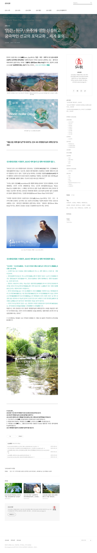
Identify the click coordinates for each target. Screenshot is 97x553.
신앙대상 (70, 125)
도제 (69, 161)
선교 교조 (17, 10)
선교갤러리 (70, 186)
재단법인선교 (71, 143)
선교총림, (88, 205)
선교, (90, 208)
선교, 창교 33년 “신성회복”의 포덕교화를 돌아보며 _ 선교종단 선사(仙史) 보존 (25, 448)
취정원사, (79, 202)
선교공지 (68, 165)
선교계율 (70, 130)
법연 (69, 179)
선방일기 (70, 184)
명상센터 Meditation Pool (74, 182)
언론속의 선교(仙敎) (71, 168)
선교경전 (68, 150)
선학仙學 (13, 540)
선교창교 (68, 136)
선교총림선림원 (71, 145)
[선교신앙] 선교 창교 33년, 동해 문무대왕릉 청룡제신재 (20, 457)
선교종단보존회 (71, 147)
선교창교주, (68, 202)
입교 (69, 175)
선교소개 (70, 123)
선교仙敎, (71, 208)
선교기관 (68, 141)
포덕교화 (68, 173)
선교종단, (68, 205)
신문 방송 (70, 171)
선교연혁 (70, 139)
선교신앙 (7, 3)
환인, (67, 208)
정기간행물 (69, 152)
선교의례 (68, 155)
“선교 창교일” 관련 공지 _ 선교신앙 (74, 102)
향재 (69, 163)
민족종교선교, (80, 208)
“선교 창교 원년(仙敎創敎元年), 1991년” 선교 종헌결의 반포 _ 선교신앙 (78, 110)
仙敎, (75, 208)
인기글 (72, 195)
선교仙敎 (7, 540)
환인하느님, (78, 205)
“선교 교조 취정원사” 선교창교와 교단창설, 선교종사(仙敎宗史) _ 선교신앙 (78, 106)
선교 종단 (38, 10)
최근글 (68, 195)
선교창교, (74, 202)
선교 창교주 (70, 122)
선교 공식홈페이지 (62, 10)
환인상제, (73, 205)
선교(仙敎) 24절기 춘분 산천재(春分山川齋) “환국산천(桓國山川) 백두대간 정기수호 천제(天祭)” (28, 451)
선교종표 (70, 129)
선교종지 (70, 127)
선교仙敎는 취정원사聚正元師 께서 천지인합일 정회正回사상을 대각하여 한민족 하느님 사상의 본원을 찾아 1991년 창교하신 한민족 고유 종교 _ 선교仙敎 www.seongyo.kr (29, 510)
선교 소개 (7, 10)
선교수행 (70, 134)
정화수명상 (70, 159)
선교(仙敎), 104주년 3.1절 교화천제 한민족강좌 (18, 455)
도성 (69, 158)
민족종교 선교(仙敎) (71, 117)
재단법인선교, (84, 202)
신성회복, (86, 208)
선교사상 (70, 132)
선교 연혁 (28, 10)
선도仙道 (19, 540)
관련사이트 (83, 540)
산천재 (69, 181)
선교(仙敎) (10, 443)
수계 (69, 177)
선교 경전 (48, 10)
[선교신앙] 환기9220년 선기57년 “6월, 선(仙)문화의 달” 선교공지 (22, 446)
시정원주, (84, 205)
